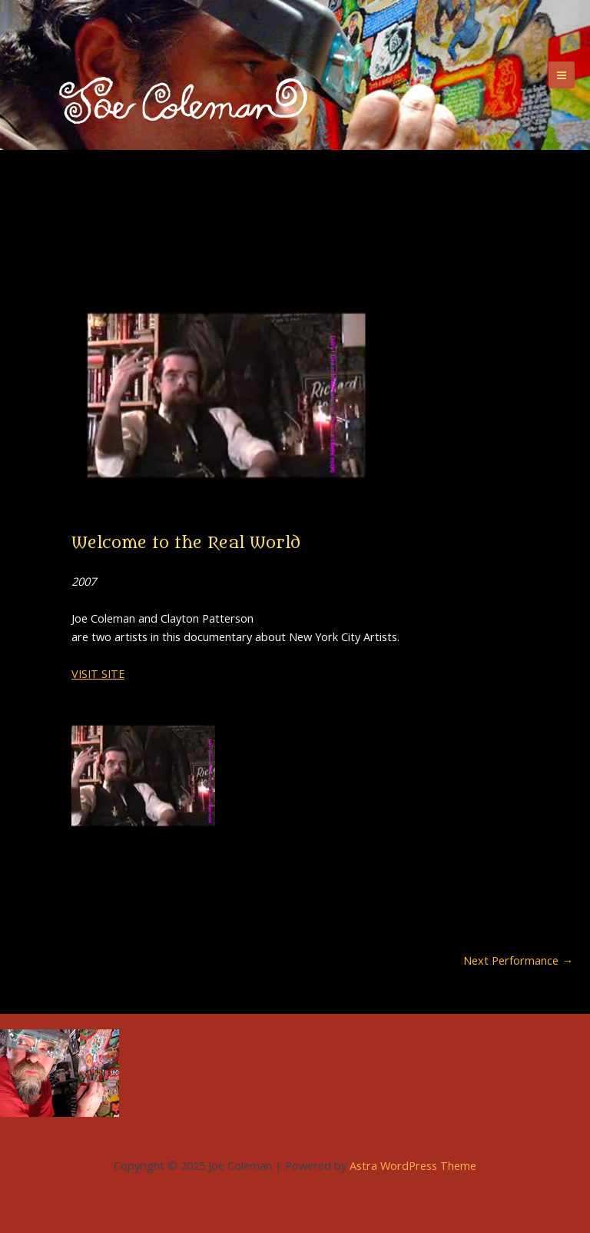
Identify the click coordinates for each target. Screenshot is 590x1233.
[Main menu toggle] (562, 74)
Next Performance (518, 960)
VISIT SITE (97, 673)
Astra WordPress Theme (413, 1165)
